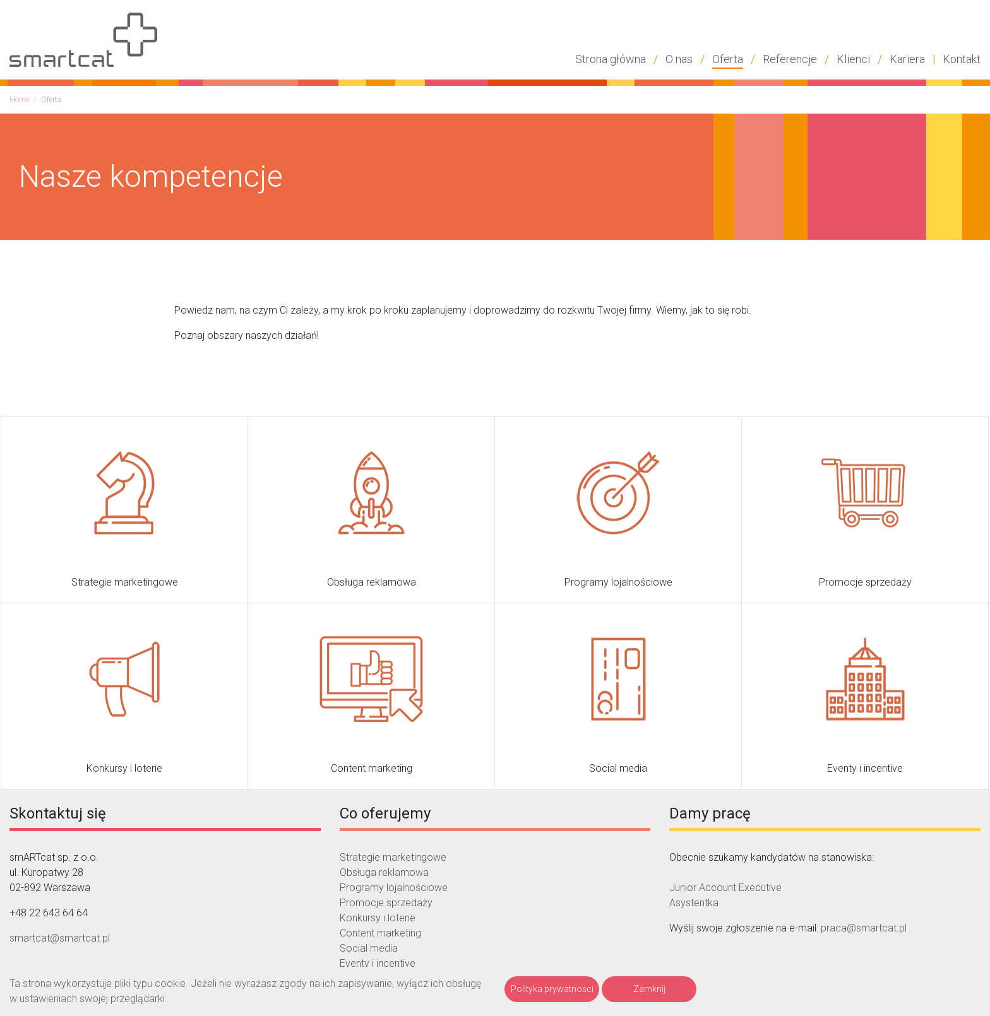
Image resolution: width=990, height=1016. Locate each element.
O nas (679, 59)
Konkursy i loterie (377, 918)
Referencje (790, 59)
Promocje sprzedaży (386, 903)
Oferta (727, 59)
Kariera (907, 59)
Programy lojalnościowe (394, 888)
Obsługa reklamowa (384, 872)
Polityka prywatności (552, 989)
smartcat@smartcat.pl (59, 938)
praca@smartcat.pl (864, 928)
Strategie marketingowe (393, 857)
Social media (369, 948)
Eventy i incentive (377, 963)
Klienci (853, 59)
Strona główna (610, 59)
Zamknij (649, 989)
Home (19, 99)
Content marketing (380, 933)
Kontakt (962, 59)
